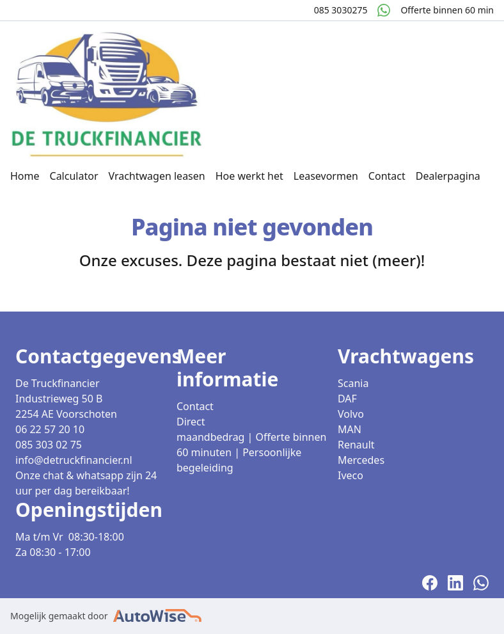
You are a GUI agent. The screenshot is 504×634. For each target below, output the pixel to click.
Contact (387, 176)
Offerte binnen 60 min (447, 10)
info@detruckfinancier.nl (73, 460)
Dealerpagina (448, 176)
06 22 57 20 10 (49, 429)
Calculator (74, 176)
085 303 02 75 (48, 445)
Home (25, 176)
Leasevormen (326, 176)
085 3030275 (341, 10)
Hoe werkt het (249, 176)
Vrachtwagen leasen (156, 176)
